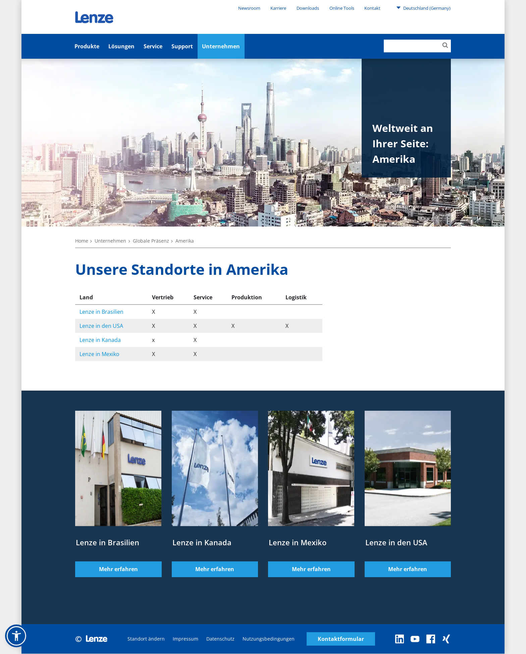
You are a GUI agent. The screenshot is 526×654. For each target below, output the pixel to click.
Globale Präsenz (151, 241)
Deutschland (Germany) (423, 7)
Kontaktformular (341, 639)
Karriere (278, 8)
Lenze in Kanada (100, 340)
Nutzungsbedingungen (269, 639)
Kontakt (372, 8)
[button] (16, 636)
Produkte (86, 46)
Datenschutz (220, 639)
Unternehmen (221, 46)
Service (153, 46)
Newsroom (249, 8)
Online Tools (341, 8)
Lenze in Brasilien (101, 311)
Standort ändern (146, 639)
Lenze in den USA (101, 326)
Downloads (308, 8)
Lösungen (121, 46)
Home (81, 241)
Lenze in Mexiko (99, 354)
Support (182, 46)
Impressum (185, 639)
